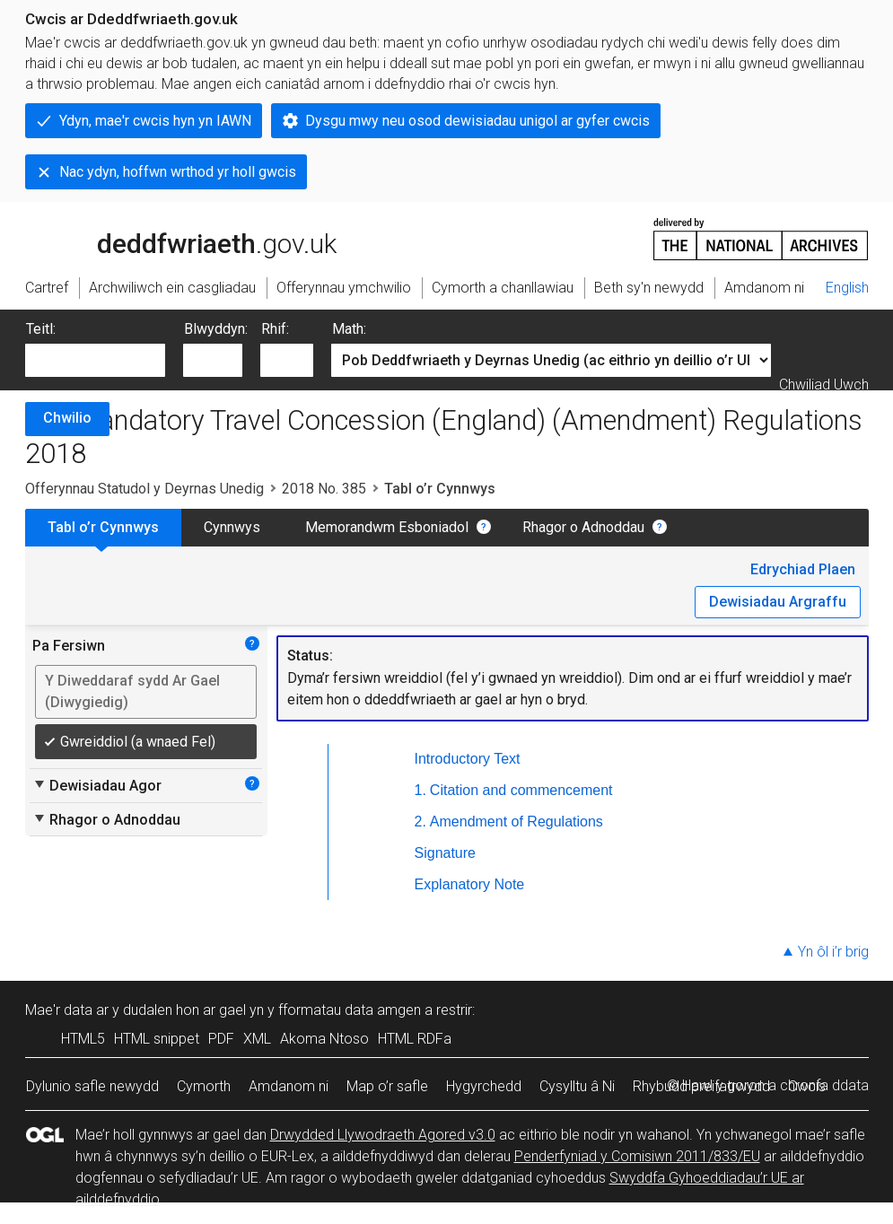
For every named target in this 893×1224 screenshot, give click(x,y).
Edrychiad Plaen (802, 569)
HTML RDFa (414, 1038)
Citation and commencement (521, 790)
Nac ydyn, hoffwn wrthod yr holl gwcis (177, 171)
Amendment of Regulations (516, 821)
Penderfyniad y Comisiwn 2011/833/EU (637, 1156)
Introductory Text (468, 758)
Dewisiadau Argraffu (777, 601)
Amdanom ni (288, 1086)
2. (420, 821)
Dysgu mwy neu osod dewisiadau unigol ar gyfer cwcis (477, 120)
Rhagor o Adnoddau (583, 527)
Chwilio (67, 417)
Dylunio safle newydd (92, 1086)
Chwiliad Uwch (824, 384)
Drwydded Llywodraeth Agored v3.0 (382, 1134)
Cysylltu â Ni (577, 1086)
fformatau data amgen (349, 1010)
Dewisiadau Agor (97, 785)
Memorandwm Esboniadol (386, 527)
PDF (221, 1038)
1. (420, 790)
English (847, 287)
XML (257, 1038)
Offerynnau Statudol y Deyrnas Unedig (144, 488)
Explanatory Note (470, 884)
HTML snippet (156, 1038)
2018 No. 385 (324, 488)
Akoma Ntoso (324, 1038)
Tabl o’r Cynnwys (103, 527)
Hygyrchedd (483, 1086)
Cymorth (204, 1086)
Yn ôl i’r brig (833, 951)
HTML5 (83, 1038)
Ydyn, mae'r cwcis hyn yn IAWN (155, 120)
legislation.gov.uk (167, 238)
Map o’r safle (387, 1086)
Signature (446, 853)
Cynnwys (232, 527)
